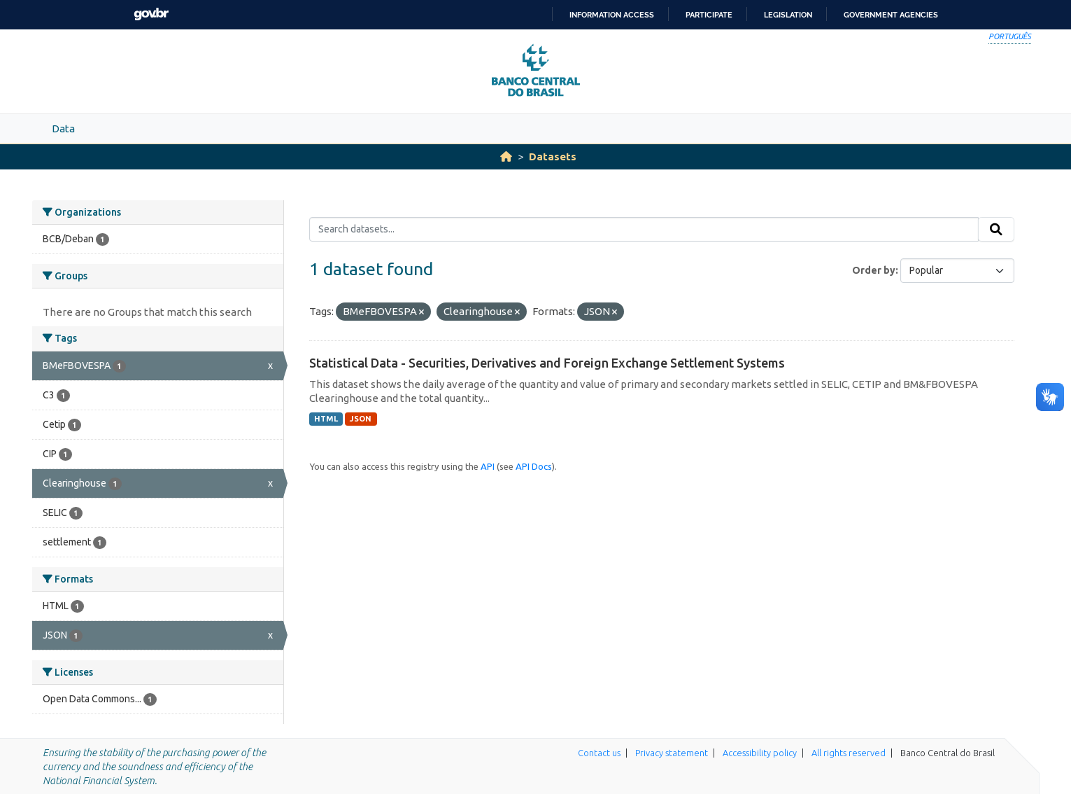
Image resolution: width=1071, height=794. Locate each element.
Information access (611, 15)
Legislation (788, 15)
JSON (360, 419)
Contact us (599, 753)
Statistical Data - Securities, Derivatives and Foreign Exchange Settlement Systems (547, 363)
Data (63, 128)
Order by (873, 270)
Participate (709, 15)
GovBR (151, 14)
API (488, 466)
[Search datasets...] (644, 229)
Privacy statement (671, 753)
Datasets (552, 156)
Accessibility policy (760, 753)
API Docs (534, 466)
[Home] (506, 156)
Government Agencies (891, 15)
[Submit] (996, 229)
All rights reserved (848, 753)
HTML (326, 419)
